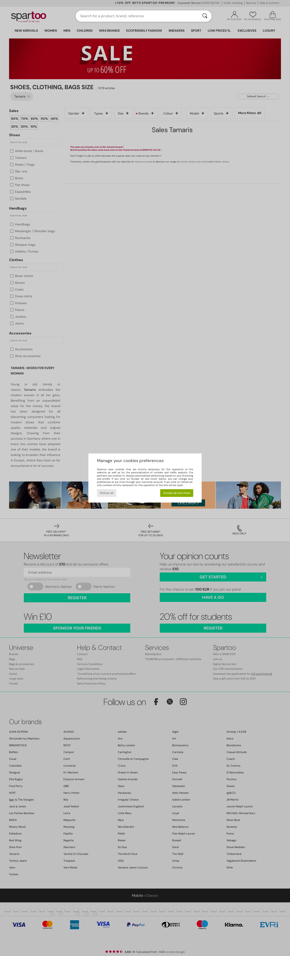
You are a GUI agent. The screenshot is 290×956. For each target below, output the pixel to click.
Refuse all (106, 493)
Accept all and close (176, 493)
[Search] (204, 16)
